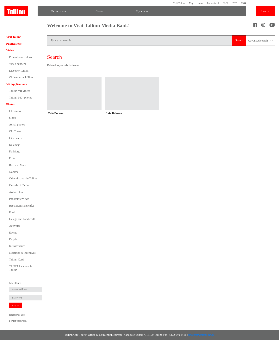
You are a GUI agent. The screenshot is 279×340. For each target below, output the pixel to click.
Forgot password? (18, 320)
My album (142, 11)
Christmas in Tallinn (21, 77)
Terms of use (58, 11)
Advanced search (260, 40)
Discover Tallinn (18, 70)
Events (13, 232)
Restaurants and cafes (21, 205)
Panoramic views (19, 198)
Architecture (16, 192)
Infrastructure (17, 245)
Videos (10, 50)
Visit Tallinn (179, 3)
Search (239, 40)
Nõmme (13, 171)
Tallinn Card (16, 259)
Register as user (17, 314)
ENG (243, 3)
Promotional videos (20, 57)
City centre (15, 138)
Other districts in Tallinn (23, 178)
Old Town (15, 131)
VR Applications (16, 84)
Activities (14, 225)
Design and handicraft (22, 219)
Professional (213, 3)
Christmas (15, 111)
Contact (100, 11)
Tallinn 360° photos (20, 97)
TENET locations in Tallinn (21, 268)
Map (191, 3)
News (200, 3)
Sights (12, 117)
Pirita (12, 158)
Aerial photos (17, 124)
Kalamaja (14, 144)
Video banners (17, 63)
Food (12, 212)
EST (234, 3)
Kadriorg (14, 151)
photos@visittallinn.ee (201, 334)
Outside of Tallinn (19, 185)
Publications (14, 43)
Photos (10, 104)
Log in (265, 11)
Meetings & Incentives (22, 252)
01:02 (225, 3)
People (13, 239)
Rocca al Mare (17, 165)
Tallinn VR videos (19, 90)
